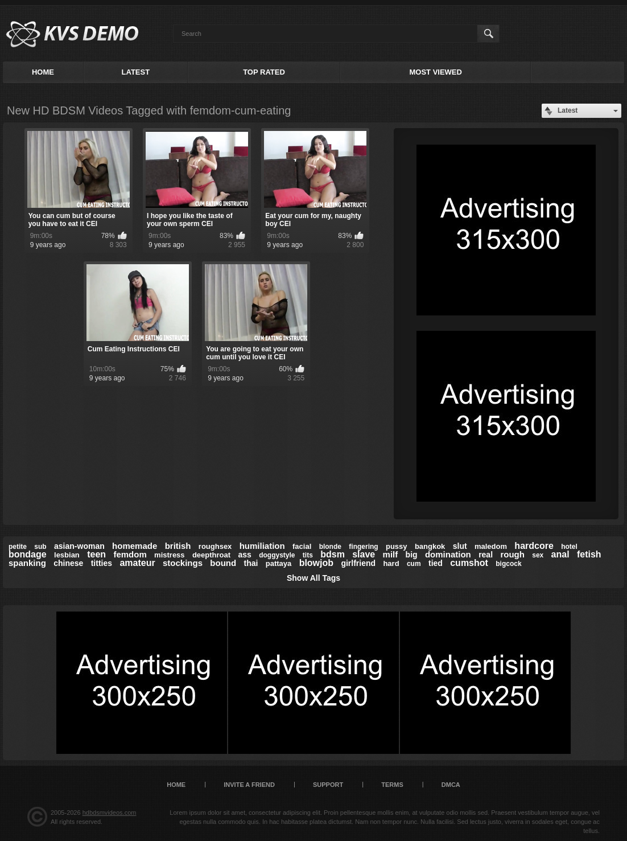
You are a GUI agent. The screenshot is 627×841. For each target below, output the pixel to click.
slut (460, 546)
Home (43, 72)
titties (101, 563)
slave (363, 554)
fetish (589, 554)
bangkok (430, 546)
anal (560, 554)
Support (328, 784)
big (412, 554)
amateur (137, 563)
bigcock (508, 564)
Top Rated (264, 72)
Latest (136, 72)
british (178, 546)
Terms (392, 784)
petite (18, 547)
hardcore (533, 546)
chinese (68, 563)
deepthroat (211, 555)
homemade (134, 546)
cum (414, 564)
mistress (169, 555)
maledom (491, 546)
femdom (129, 554)
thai (251, 563)
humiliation (262, 546)
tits (308, 555)
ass (244, 554)
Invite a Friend (249, 784)
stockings (183, 563)
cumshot (469, 563)
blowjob (316, 563)
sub (40, 547)
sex (537, 555)
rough (512, 554)
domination (448, 554)
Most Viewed (435, 72)
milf (390, 554)
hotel (569, 547)
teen (96, 554)
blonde (330, 547)
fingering (363, 547)
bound (223, 563)
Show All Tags (313, 577)
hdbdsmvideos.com (109, 812)
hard (391, 563)
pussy (396, 546)
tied (435, 563)
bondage (28, 554)
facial (301, 546)
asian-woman (79, 546)
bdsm (332, 554)
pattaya (279, 563)
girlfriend (358, 563)
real (485, 554)
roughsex (215, 546)
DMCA (451, 784)
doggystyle (277, 555)
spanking (27, 563)
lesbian (67, 555)
